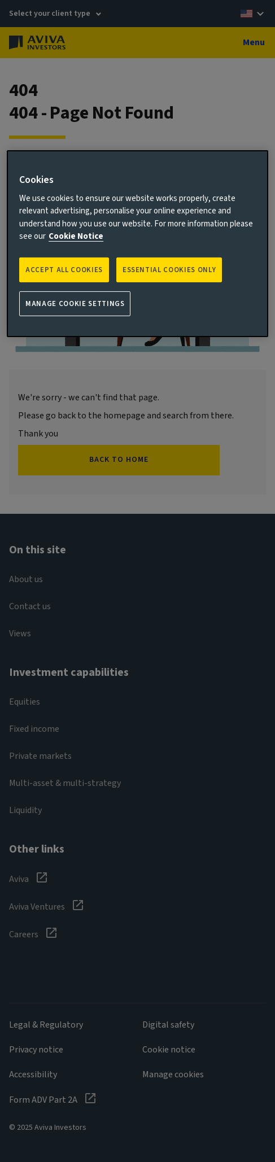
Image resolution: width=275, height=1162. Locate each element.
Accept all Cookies (64, 270)
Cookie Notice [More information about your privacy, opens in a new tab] (76, 236)
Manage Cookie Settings (74, 304)
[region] (137, 244)
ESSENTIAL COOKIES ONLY (169, 270)
